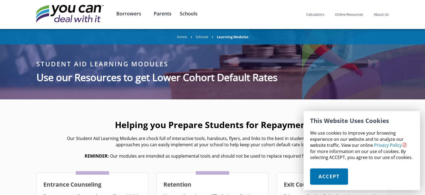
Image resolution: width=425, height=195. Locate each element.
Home (182, 36)
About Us (381, 14)
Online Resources (349, 14)
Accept (329, 176)
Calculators (315, 14)
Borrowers (128, 13)
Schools (189, 13)
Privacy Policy (388, 145)
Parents (163, 13)
